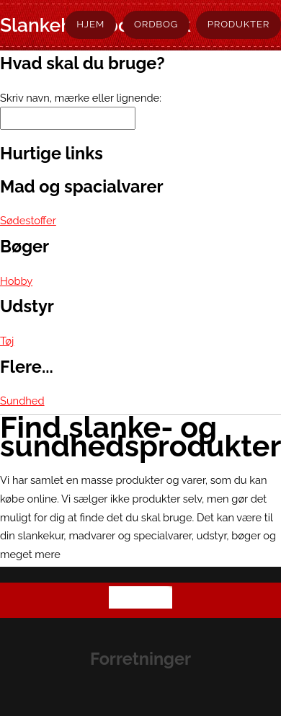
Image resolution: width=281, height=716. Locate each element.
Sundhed (22, 400)
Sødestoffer (28, 220)
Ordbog (156, 24)
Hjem (90, 24)
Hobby (16, 281)
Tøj (7, 341)
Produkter (238, 24)
